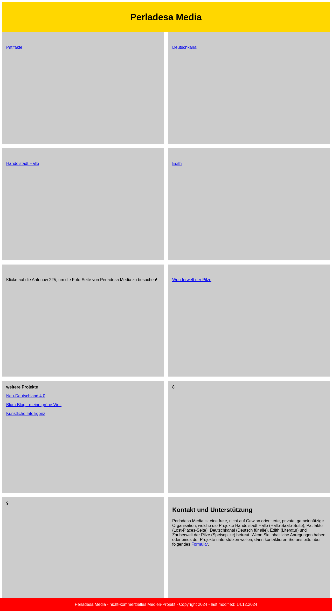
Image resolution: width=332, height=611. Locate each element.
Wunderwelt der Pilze (191, 279)
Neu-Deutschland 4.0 (25, 396)
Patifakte (14, 47)
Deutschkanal (184, 47)
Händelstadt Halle (22, 163)
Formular (199, 544)
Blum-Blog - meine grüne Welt (33, 404)
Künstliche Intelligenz (25, 413)
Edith (177, 163)
